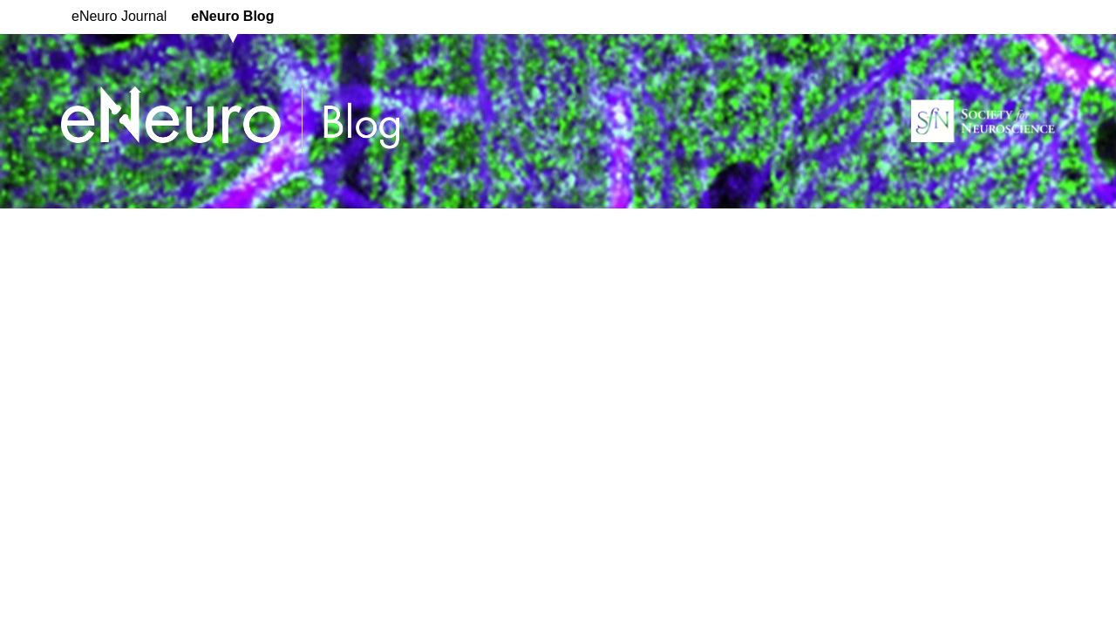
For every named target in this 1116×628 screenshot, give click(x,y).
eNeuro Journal (119, 16)
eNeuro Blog (232, 16)
